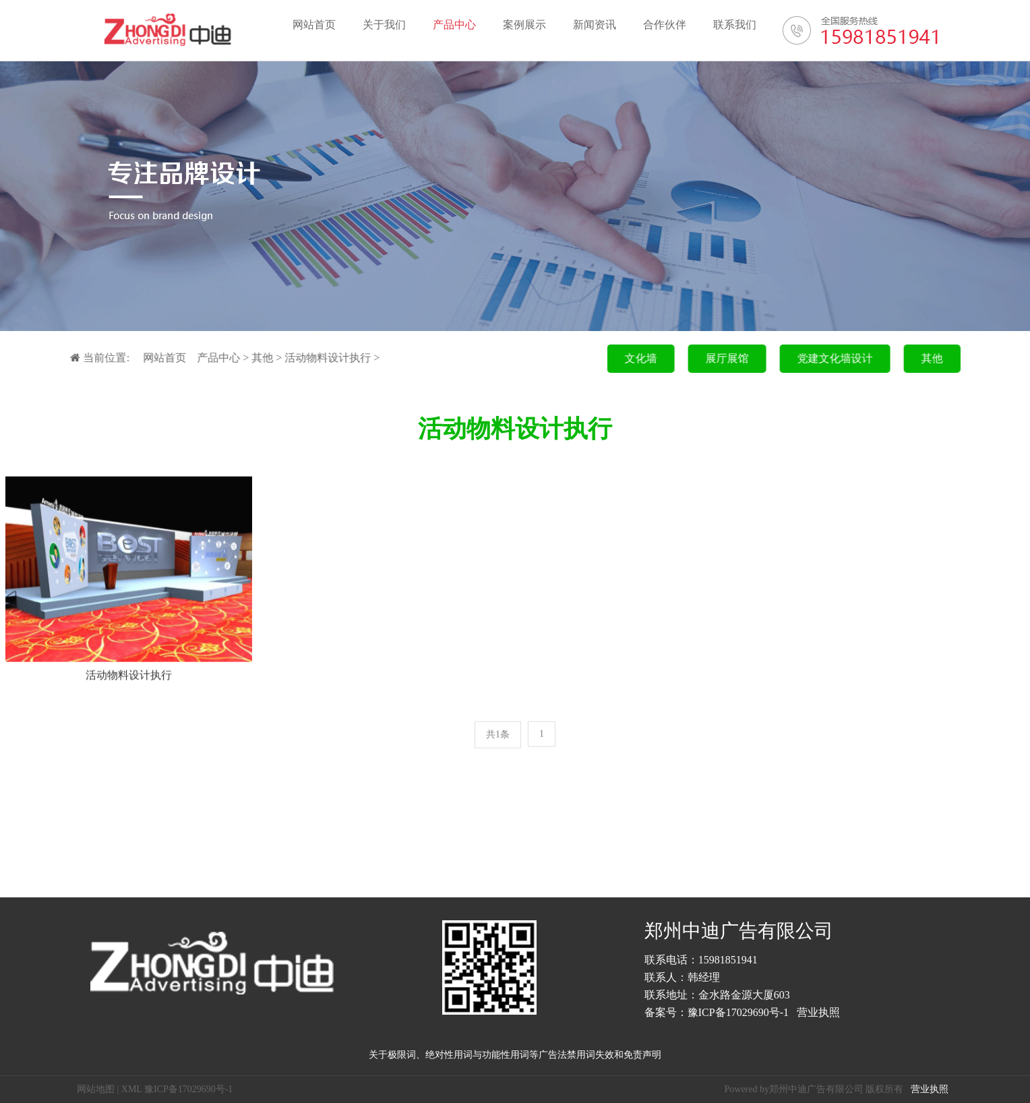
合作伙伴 (664, 24)
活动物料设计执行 (320, 357)
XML (131, 1089)
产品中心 (454, 24)
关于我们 (384, 24)
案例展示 (524, 24)
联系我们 (734, 24)
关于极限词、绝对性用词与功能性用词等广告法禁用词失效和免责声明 (515, 1055)
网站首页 (314, 24)
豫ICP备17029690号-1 (738, 1012)
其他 (255, 357)
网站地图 (96, 1089)
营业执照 (818, 1012)
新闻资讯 (594, 24)
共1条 (498, 738)
